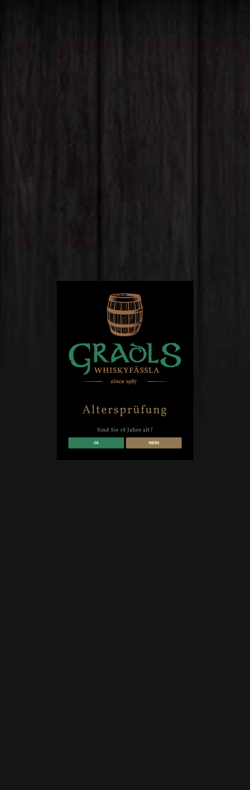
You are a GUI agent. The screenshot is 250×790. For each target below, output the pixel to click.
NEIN (154, 442)
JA (96, 442)
